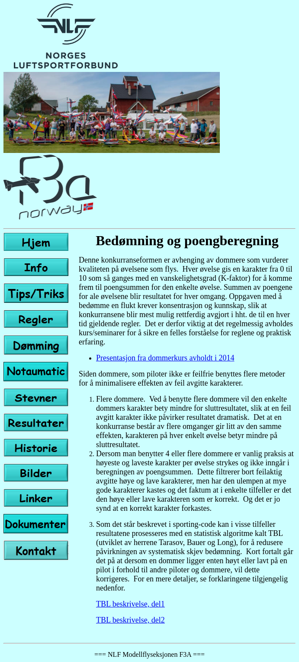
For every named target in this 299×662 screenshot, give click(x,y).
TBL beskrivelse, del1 (130, 604)
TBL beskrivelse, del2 (130, 620)
